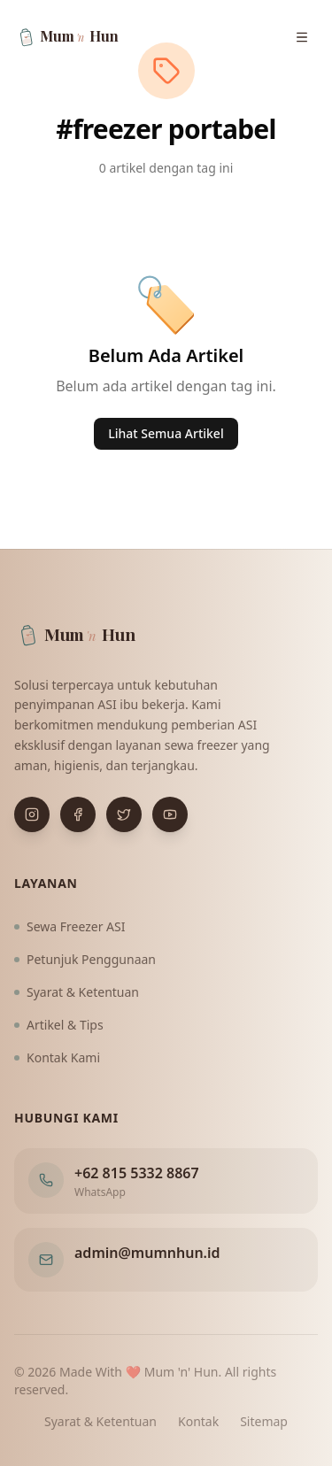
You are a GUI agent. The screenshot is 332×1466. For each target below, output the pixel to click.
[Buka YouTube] (170, 814)
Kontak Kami (57, 1057)
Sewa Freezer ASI (70, 926)
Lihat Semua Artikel (165, 433)
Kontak (198, 1421)
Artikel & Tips (59, 1024)
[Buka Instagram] (32, 814)
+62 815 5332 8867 (136, 1173)
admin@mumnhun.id (147, 1252)
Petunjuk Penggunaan (85, 959)
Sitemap (264, 1421)
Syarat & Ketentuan (76, 992)
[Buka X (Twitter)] (124, 814)
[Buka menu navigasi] (302, 37)
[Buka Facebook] (78, 814)
